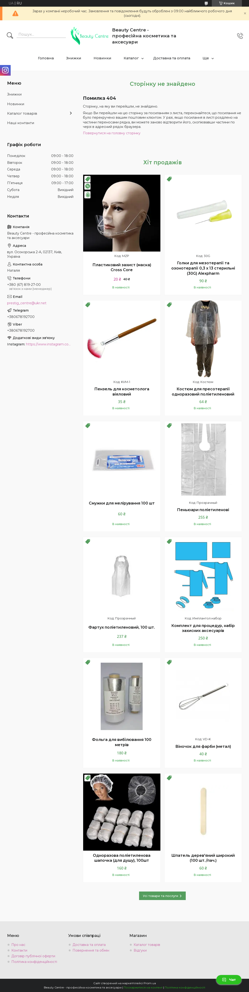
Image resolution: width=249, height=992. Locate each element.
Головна (46, 58)
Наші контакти (20, 123)
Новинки (102, 58)
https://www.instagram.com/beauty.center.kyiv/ (49, 344)
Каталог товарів (22, 113)
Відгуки (140, 950)
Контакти (19, 950)
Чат (229, 980)
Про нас (18, 945)
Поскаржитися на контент (143, 987)
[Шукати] (10, 35)
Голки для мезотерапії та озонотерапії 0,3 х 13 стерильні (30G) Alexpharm (203, 268)
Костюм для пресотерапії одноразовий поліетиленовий (203, 391)
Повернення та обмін (90, 950)
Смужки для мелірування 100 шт (122, 503)
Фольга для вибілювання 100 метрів (121, 742)
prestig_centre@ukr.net (26, 303)
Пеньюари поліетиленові (203, 510)
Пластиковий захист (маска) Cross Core (121, 267)
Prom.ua (150, 983)
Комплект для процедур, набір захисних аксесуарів (203, 628)
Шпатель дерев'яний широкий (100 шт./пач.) (203, 858)
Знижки (73, 58)
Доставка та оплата (171, 58)
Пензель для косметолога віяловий (121, 391)
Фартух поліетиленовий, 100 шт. (121, 627)
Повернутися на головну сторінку (111, 133)
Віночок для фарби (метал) (203, 746)
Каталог (131, 58)
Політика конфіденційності (34, 962)
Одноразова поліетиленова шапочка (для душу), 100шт (121, 858)
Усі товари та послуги (160, 896)
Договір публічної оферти (33, 956)
